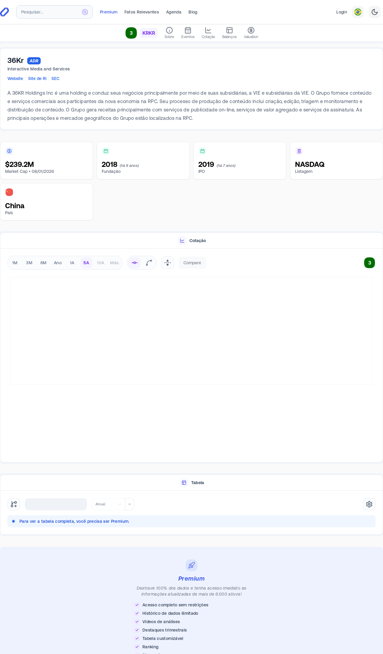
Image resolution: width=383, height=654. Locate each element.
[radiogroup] (64, 263)
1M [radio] (15, 262)
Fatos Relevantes (141, 12)
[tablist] (191, 241)
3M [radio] (29, 262)
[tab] (191, 241)
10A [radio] (100, 262)
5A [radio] (86, 262)
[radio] (135, 262)
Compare (192, 262)
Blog (193, 12)
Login (341, 12)
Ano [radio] (58, 262)
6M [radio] (43, 262)
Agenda (173, 12)
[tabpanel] (191, 356)
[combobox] (54, 12)
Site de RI (37, 78)
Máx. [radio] (114, 262)
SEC (55, 78)
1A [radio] (72, 262)
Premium (108, 12)
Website (15, 78)
